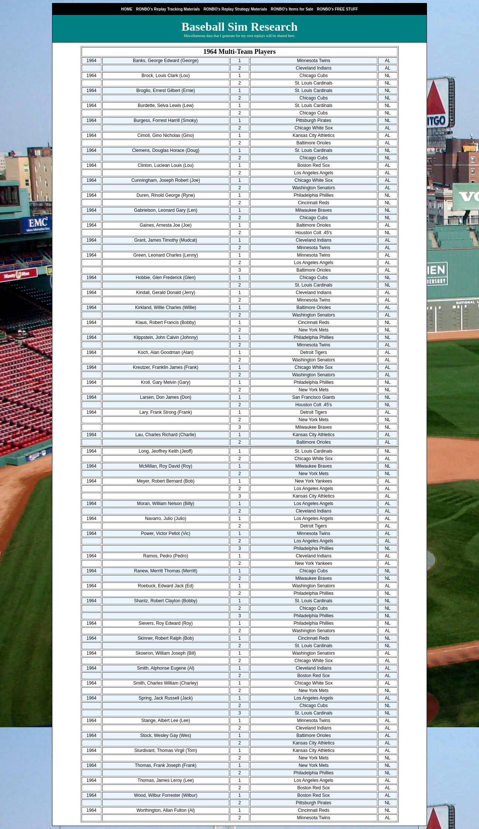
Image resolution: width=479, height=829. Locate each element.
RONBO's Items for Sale (292, 9)
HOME (126, 9)
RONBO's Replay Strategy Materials (235, 9)
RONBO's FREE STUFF (337, 9)
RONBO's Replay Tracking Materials (168, 9)
